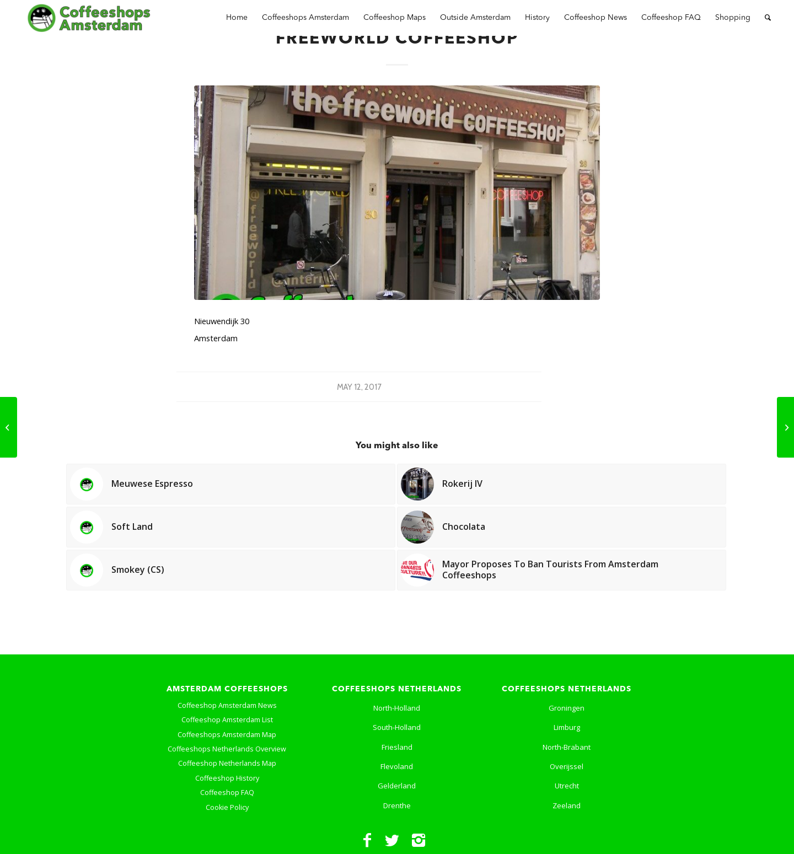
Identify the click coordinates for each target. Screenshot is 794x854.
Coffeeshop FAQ (227, 792)
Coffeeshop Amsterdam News (227, 705)
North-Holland (396, 708)
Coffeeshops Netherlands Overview (227, 749)
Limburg (567, 727)
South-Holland (397, 727)
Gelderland (397, 786)
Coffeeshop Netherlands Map (227, 763)
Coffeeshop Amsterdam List (227, 719)
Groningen (566, 708)
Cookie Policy (227, 807)
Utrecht (567, 786)
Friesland (397, 747)
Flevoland (396, 766)
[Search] (768, 18)
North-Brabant (567, 747)
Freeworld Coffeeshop (397, 39)
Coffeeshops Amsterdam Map (227, 734)
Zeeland (566, 805)
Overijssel (566, 766)
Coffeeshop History (227, 778)
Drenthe (397, 805)
